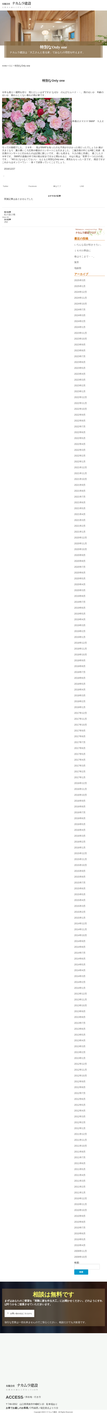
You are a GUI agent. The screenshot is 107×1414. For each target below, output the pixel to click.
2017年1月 (80, 777)
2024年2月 (80, 321)
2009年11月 (80, 1251)
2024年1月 (80, 327)
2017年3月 (80, 765)
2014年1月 (80, 988)
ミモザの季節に (82, 250)
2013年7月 (80, 1023)
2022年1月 (80, 461)
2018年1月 (80, 707)
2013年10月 (80, 1005)
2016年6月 (80, 818)
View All (5, 217)
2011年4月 (80, 1175)
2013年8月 (80, 1017)
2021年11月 (80, 473)
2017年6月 (80, 748)
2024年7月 (80, 309)
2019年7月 (80, 601)
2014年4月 (80, 970)
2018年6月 (80, 678)
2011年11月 (80, 1139)
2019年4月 (80, 619)
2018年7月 (80, 672)
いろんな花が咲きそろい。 (88, 244)
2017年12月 (80, 713)
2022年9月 (80, 414)
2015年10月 (80, 865)
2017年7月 (80, 742)
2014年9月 (80, 941)
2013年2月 (80, 1052)
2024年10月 (80, 303)
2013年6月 (80, 1028)
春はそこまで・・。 (85, 256)
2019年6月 (80, 607)
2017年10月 (80, 724)
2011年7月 (80, 1157)
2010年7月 (80, 1227)
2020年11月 (80, 543)
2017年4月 (80, 759)
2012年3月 (80, 1116)
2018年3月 (80, 695)
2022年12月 (80, 397)
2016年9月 (80, 800)
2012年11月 (80, 1069)
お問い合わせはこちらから (21, 1313)
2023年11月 (80, 333)
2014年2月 (80, 982)
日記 (10, 66)
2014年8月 (80, 947)
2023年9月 (80, 344)
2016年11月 (80, 789)
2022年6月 (80, 432)
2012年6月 (80, 1099)
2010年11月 (80, 1204)
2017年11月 (80, 718)
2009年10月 (80, 1256)
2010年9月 (80, 1216)
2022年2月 (80, 455)
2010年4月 (80, 1245)
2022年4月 (80, 444)
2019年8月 (80, 596)
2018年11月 (80, 648)
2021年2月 (80, 526)
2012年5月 (80, 1104)
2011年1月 (80, 1192)
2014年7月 (80, 952)
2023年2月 (80, 385)
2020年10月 (80, 549)
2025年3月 (80, 280)
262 (6, 222)
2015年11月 (80, 859)
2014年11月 (80, 929)
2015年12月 (80, 853)
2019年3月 (80, 625)
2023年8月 (80, 350)
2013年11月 (80, 999)
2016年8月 (80, 806)
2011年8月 (80, 1151)
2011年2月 (80, 1186)
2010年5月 (80, 1239)
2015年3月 (80, 906)
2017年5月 (80, 754)
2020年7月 (80, 566)
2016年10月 (80, 794)
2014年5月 (80, 964)
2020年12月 (80, 537)
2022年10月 (80, 409)
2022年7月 (80, 426)
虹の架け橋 (9, 214)
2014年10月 (80, 935)
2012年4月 (80, 1110)
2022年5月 (80, 438)
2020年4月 (80, 584)
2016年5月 (80, 824)
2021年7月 (80, 496)
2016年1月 (80, 847)
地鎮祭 (77, 268)
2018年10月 (80, 654)
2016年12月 (80, 783)
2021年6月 (80, 502)
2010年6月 (80, 1233)
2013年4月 (80, 1040)
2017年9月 (80, 730)
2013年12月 (80, 993)
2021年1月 (80, 531)
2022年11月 (80, 403)
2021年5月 (80, 508)
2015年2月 (80, 911)
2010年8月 (80, 1221)
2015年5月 (80, 894)
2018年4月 (80, 689)
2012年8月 (80, 1087)
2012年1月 (80, 1128)
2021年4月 (80, 514)
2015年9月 (80, 871)
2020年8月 (80, 561)
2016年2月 (80, 841)
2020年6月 (80, 572)
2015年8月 (80, 876)
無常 (76, 262)
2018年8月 (80, 666)
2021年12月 (80, 467)
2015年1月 (80, 917)
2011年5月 (80, 1169)
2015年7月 (80, 882)
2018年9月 (80, 660)
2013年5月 (80, 1034)
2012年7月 (80, 1093)
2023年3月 (80, 379)
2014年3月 (80, 976)
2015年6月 (80, 888)
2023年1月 (80, 391)
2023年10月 (80, 338)
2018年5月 (80, 683)
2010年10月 (80, 1210)
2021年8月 (80, 490)
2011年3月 (80, 1181)
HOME (4, 66)
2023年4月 (80, 373)
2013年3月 (80, 1046)
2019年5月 (80, 613)
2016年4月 (80, 830)
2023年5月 (80, 368)
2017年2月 (80, 771)
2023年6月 (80, 362)
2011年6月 (80, 1163)
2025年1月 (80, 286)
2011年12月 (80, 1134)
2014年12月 (80, 923)
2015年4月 (80, 900)
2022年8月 (80, 420)
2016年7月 (80, 812)
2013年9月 (80, 1011)
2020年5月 (80, 578)
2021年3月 (80, 520)
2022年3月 (80, 450)
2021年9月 (80, 485)
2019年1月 (80, 637)
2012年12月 (80, 1064)
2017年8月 (80, 736)
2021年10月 (80, 479)
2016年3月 (80, 835)
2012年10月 (80, 1075)
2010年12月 (80, 1198)
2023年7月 (80, 356)
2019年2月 (80, 631)
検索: (77, 1262)
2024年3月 (80, 315)
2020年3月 (80, 590)
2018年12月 (80, 643)
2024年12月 (80, 292)
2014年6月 (80, 958)
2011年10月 (80, 1145)
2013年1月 (80, 1058)
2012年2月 (80, 1122)
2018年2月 (80, 701)
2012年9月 (80, 1081)
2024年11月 (80, 297)
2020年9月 (80, 555)
